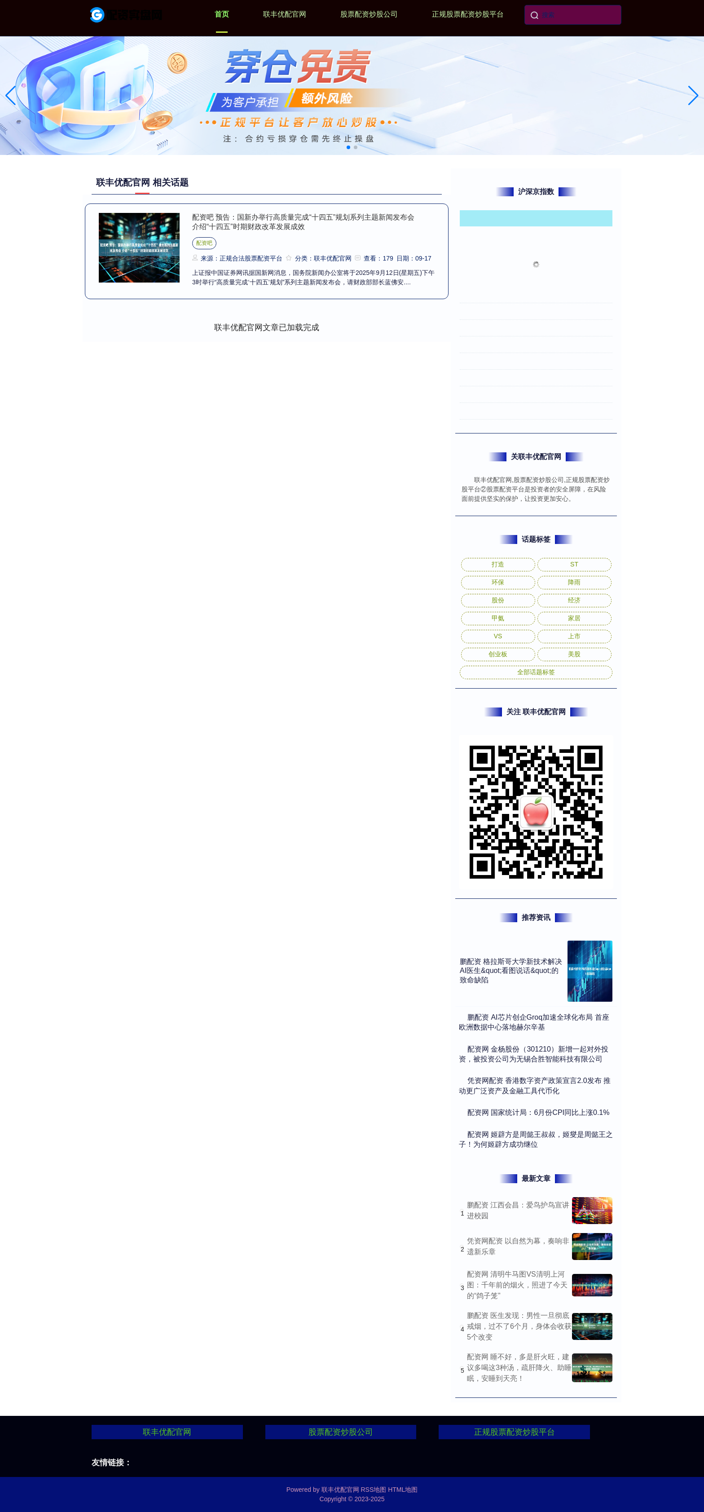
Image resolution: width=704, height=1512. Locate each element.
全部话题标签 (536, 672)
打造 (498, 564)
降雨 (574, 582)
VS (498, 636)
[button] (693, 96)
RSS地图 (373, 1489)
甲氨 (498, 618)
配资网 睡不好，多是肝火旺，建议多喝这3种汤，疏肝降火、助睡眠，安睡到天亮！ (519, 1367)
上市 (574, 636)
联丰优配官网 (284, 14)
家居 (574, 618)
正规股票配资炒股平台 (468, 14)
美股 (574, 654)
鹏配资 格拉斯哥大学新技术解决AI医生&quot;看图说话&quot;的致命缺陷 (511, 971)
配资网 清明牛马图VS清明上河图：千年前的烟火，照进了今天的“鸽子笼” (517, 1285)
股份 (498, 600)
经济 (574, 600)
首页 (222, 14)
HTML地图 (403, 1489)
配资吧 (204, 243)
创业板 (497, 654)
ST (574, 564)
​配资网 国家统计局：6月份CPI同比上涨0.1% (538, 1112)
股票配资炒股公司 (369, 14)
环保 (498, 582)
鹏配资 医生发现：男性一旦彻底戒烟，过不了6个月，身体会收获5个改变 (519, 1326)
